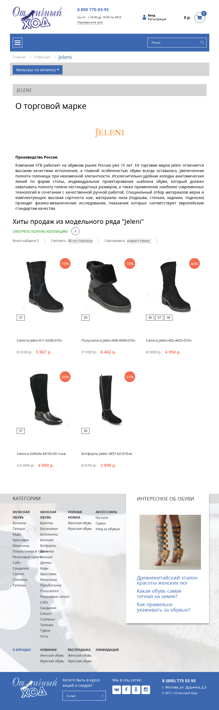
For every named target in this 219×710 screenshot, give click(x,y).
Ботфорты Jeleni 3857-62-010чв (106, 453)
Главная (19, 57)
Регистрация (157, 19)
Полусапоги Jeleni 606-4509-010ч (108, 340)
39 (85, 317)
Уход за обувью (108, 529)
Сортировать (115, 240)
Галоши (19, 528)
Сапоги (18, 574)
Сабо (16, 562)
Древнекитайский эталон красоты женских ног (167, 580)
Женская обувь (48, 515)
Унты (44, 636)
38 (168, 317)
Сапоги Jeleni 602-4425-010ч (169, 340)
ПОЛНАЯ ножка (75, 515)
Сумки (101, 523)
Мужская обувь (21, 515)
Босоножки (49, 528)
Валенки (47, 551)
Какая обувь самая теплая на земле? (159, 593)
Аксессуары (106, 512)
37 (21, 317)
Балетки (46, 523)
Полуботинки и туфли (30, 551)
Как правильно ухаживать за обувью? (163, 607)
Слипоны (20, 579)
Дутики (45, 562)
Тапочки (19, 585)
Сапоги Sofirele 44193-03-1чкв (41, 453)
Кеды (17, 534)
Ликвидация (107, 649)
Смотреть (58, 240)
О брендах (42, 57)
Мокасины (21, 545)
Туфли (45, 630)
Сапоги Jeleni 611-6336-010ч (39, 340)
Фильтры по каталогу (37, 69)
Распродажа (79, 649)
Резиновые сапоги (27, 557)
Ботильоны (49, 534)
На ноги (102, 517)
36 (150, 317)
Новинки (48, 649)
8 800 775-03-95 (93, 9)
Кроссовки (21, 540)
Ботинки (19, 523)
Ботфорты (48, 545)
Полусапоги (49, 591)
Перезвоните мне (90, 22)
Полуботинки (50, 585)
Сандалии (21, 568)
